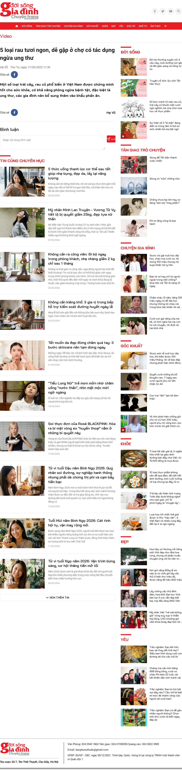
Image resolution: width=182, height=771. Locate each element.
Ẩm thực (155, 26)
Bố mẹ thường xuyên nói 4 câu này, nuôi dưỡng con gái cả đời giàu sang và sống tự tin (166, 64)
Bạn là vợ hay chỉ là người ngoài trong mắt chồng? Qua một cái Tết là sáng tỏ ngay (165, 281)
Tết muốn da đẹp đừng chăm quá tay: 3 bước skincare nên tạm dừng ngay (81, 344)
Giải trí (131, 26)
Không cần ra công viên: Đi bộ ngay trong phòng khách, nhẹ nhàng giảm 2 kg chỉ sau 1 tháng (81, 258)
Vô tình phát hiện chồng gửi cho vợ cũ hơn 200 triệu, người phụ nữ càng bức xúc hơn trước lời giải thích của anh (165, 423)
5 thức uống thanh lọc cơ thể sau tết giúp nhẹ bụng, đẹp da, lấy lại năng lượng (79, 173)
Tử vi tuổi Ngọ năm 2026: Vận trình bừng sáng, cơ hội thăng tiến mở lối (81, 563)
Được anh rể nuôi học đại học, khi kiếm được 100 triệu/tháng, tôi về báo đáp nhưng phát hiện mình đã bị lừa (165, 360)
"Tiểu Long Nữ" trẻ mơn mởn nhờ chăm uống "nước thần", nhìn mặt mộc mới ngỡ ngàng (81, 387)
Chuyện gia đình (73, 26)
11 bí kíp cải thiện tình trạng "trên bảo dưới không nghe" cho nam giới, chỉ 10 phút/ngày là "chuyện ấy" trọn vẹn (165, 500)
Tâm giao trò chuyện (48, 26)
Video (6, 36)
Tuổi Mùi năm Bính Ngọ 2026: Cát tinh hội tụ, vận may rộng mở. (79, 522)
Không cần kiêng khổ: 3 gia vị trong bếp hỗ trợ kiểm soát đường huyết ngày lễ (81, 304)
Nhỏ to (143, 26)
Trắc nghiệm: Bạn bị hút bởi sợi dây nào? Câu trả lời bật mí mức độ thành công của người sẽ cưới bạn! (166, 694)
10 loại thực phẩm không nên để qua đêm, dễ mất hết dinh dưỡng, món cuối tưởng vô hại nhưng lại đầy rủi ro (166, 477)
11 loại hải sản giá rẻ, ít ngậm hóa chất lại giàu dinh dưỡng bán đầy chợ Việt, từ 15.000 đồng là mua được (166, 456)
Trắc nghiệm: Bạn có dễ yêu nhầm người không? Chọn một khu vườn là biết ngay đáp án (165, 715)
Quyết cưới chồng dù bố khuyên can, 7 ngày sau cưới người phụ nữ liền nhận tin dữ (163, 379)
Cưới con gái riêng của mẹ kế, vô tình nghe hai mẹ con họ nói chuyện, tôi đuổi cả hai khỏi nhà (165, 323)
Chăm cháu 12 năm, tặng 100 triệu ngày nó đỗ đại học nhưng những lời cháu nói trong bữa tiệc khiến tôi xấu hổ (166, 304)
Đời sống (27, 26)
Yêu (121, 26)
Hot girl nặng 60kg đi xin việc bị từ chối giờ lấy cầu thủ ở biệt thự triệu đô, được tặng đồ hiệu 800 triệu (166, 575)
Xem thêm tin (59, 597)
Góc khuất (92, 26)
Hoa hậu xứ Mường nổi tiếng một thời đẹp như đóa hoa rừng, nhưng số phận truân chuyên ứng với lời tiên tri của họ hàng (166, 555)
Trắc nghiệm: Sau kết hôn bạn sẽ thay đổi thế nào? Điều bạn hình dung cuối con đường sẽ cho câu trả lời (166, 652)
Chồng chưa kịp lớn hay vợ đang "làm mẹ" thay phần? (165, 201)
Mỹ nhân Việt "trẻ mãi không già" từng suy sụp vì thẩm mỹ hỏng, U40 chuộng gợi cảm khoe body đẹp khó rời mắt (165, 619)
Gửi (111, 139)
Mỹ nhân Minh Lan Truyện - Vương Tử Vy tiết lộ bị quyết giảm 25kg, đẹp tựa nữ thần (81, 214)
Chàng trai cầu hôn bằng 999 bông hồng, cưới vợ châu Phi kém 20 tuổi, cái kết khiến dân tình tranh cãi (165, 673)
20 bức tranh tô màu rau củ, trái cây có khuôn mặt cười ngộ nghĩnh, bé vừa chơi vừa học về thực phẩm (166, 106)
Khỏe (105, 26)
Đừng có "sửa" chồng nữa (165, 178)
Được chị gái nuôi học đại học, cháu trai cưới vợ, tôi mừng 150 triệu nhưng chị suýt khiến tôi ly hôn (164, 260)
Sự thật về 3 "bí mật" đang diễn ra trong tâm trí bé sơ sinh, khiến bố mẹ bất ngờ (165, 126)
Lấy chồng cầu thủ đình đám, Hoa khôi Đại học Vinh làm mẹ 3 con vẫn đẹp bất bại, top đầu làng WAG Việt (165, 596)
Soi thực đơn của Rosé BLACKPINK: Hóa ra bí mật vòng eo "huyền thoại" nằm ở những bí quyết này (81, 428)
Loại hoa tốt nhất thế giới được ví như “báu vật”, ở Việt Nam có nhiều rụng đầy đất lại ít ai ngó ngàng (165, 519)
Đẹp (113, 26)
